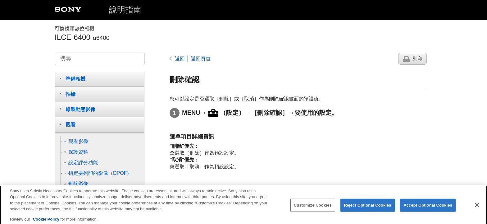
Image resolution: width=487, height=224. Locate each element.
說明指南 (125, 9)
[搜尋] (100, 59)
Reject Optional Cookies (367, 209)
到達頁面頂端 (410, 188)
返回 (180, 58)
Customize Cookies (313, 209)
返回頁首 (201, 58)
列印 (417, 58)
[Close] (477, 209)
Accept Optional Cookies (427, 209)
